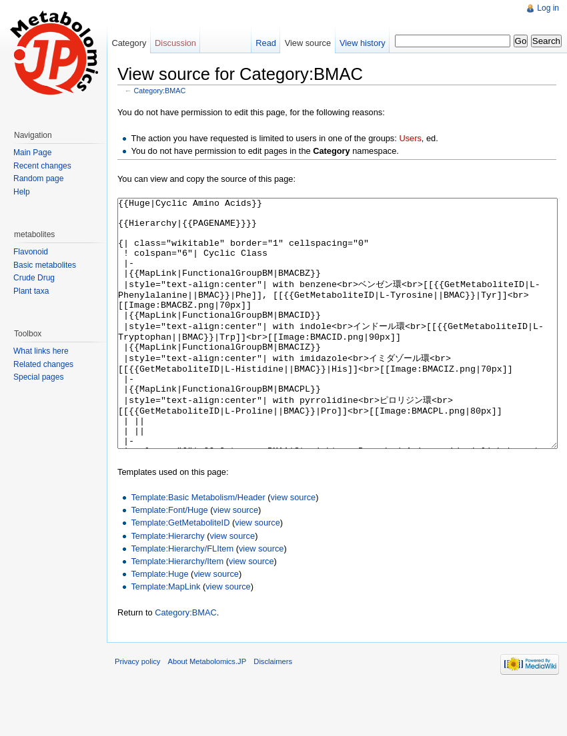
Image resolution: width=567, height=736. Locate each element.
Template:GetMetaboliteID (180, 572)
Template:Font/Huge (169, 560)
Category (128, 43)
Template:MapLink (165, 636)
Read (265, 43)
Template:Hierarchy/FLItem (182, 598)
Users (410, 138)
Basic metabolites (44, 265)
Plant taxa (31, 291)
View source (308, 43)
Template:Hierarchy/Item (177, 611)
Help (21, 191)
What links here (41, 351)
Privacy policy (137, 711)
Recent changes (42, 166)
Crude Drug (34, 277)
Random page (38, 178)
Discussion (175, 43)
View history (363, 43)
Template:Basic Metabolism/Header (198, 547)
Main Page (32, 152)
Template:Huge (159, 624)
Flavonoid (30, 251)
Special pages (38, 377)
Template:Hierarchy (167, 586)
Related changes (43, 364)
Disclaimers (272, 711)
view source (293, 547)
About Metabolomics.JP (207, 711)
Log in (548, 8)
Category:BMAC (160, 91)
